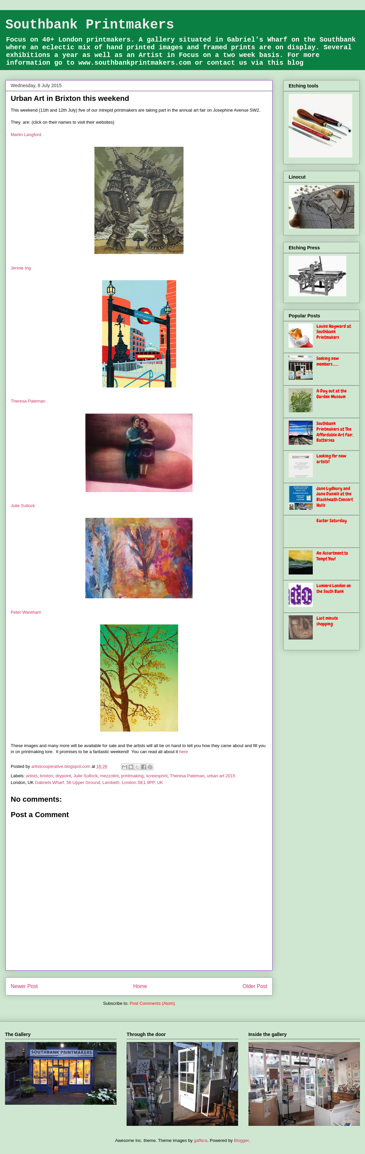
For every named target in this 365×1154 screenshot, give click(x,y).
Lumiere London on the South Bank (333, 588)
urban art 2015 (221, 775)
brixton (46, 775)
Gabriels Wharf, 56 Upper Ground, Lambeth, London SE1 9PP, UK (99, 782)
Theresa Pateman (28, 401)
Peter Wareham (26, 612)
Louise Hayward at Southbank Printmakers (333, 332)
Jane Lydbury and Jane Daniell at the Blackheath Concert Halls (334, 496)
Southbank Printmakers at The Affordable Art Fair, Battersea (335, 431)
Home (140, 986)
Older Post (254, 986)
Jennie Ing (21, 267)
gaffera (200, 1140)
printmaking (132, 775)
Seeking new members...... (327, 361)
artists (32, 775)
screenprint (156, 775)
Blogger (241, 1140)
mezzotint (109, 775)
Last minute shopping (327, 621)
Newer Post (24, 986)
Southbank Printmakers (89, 25)
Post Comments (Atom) (152, 1003)
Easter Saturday (331, 521)
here (183, 751)
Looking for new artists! (331, 459)
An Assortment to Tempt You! (332, 556)
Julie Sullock (23, 505)
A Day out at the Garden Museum (331, 394)
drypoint (63, 775)
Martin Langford (26, 134)
